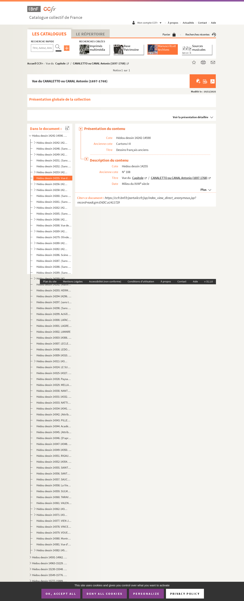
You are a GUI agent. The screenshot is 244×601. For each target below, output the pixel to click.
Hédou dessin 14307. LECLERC (54, 343)
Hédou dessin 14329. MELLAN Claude (54, 385)
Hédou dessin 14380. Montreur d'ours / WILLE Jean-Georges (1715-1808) (54, 538)
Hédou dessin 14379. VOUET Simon (54, 532)
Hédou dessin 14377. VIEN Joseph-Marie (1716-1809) (54, 520)
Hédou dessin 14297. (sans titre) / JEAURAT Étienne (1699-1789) (54, 302)
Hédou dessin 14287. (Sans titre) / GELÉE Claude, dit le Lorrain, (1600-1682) (54, 261)
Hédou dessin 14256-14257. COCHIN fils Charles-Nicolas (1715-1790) (52, 184)
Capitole (60, 63)
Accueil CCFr (35, 63)
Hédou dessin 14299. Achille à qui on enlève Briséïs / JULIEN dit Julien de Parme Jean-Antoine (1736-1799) (54, 314)
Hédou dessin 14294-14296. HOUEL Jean (54, 296)
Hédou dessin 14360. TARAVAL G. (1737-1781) (54, 497)
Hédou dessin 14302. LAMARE (53, 331)
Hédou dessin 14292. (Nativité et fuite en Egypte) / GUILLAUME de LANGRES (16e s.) (54, 284)
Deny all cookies (104, 593)
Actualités (188, 22)
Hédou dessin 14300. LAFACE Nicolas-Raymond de (54, 320)
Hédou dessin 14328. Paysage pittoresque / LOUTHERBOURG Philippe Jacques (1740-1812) (54, 379)
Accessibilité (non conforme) (105, 281)
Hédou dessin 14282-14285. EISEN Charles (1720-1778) (52, 249)
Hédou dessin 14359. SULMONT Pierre (54, 491)
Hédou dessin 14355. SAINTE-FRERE (54, 467)
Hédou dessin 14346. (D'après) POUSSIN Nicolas (54, 438)
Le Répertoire (90, 34)
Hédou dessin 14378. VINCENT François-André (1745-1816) (54, 526)
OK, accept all (61, 593)
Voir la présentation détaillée (190, 117)
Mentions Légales (73, 281)
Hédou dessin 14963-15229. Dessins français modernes (50, 563)
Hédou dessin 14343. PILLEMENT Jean (54, 420)
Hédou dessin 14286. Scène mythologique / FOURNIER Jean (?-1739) (54, 255)
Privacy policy (185, 593)
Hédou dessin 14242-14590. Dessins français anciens (50, 135)
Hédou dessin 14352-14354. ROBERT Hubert (54, 461)
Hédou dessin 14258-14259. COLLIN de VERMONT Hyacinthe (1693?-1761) (52, 190)
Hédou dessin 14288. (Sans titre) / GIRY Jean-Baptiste (54, 266)
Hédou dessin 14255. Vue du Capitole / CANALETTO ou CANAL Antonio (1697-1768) (54, 178)
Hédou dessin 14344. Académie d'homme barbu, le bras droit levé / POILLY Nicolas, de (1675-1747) (54, 426)
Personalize (146, 593)
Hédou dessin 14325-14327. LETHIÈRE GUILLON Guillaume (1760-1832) (54, 373)
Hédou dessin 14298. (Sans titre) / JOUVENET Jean (54, 308)
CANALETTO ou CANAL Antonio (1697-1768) (99, 63)
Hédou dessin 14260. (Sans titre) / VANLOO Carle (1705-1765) (54, 196)
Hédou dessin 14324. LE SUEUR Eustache (54, 367)
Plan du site (49, 281)
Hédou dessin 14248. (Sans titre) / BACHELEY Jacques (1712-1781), (54, 148)
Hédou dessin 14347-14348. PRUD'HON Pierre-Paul (54, 444)
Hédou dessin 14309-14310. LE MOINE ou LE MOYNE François (54, 355)
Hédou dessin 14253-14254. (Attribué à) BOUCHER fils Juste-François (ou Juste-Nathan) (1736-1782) (52, 172)
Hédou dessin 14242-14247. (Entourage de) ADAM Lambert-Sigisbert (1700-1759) (52, 142)
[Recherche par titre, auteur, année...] (42, 48)
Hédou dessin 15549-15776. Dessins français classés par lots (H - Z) (50, 575)
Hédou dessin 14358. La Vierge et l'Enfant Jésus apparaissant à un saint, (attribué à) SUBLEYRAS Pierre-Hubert (54, 485)
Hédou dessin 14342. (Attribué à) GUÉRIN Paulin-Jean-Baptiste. (54, 414)
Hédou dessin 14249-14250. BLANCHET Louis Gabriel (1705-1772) (52, 154)
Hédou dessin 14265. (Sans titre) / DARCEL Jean (54, 213)
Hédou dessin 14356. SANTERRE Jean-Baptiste (54, 473)
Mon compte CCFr (150, 23)
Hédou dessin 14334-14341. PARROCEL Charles (54, 408)
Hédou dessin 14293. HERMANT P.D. (54, 290)
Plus (203, 190)
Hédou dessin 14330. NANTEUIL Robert (54, 391)
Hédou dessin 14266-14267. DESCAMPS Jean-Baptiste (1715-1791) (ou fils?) (52, 219)
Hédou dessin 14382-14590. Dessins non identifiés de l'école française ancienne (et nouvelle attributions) (52, 550)
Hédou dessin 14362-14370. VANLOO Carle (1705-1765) (52, 509)
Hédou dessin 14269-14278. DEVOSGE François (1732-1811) (52, 231)
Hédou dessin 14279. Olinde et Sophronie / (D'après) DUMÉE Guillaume (54, 237)
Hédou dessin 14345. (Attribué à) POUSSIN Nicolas (54, 432)
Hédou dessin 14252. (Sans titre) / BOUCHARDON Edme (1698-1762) (54, 166)
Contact (202, 22)
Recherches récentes (200, 34)
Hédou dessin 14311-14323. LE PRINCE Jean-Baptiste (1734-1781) (52, 361)
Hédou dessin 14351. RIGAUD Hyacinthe (54, 456)
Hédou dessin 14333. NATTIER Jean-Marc (54, 402)
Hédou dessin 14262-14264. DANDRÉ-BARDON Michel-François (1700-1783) (52, 207)
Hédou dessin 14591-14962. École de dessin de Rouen (50, 557)
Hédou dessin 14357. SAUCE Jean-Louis (54, 479)
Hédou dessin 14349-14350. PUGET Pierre (54, 450)
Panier (169, 34)
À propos (173, 22)
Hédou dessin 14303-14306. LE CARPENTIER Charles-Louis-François (54, 337)
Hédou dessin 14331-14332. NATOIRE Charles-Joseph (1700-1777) (54, 396)
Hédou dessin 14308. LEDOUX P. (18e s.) (54, 349)
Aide (213, 22)
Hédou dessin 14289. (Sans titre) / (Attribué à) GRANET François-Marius (54, 272)
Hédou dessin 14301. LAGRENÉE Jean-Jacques (54, 326)
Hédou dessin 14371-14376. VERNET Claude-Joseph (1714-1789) (52, 515)
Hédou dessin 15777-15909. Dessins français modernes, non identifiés (50, 581)
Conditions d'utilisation (141, 281)
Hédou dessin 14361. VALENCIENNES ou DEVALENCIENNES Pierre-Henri (54, 503)
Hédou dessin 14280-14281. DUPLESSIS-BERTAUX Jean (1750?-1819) (52, 243)
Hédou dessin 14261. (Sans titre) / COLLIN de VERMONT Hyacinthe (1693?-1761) (54, 202)
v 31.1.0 (208, 281)
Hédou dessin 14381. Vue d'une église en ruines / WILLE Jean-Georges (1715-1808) (54, 544)
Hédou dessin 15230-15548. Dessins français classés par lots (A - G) (50, 569)
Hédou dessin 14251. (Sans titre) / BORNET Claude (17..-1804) (54, 160)
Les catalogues (49, 34)
